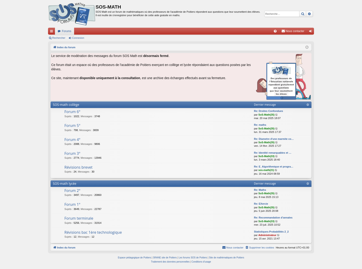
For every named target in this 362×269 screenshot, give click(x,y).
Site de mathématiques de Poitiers (226, 257)
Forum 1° (72, 204)
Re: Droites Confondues (268, 111)
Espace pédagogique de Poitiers (134, 257)
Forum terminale (78, 218)
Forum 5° (72, 125)
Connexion (78, 37)
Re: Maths (260, 189)
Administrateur (267, 235)
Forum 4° (72, 139)
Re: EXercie (261, 203)
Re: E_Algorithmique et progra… (273, 166)
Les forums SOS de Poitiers (193, 257)
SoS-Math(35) (266, 114)
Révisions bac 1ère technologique (93, 232)
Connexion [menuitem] (311, 32)
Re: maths (260, 124)
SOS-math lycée (64, 183)
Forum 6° (72, 111)
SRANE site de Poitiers (165, 257)
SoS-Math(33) (266, 156)
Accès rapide (52, 32)
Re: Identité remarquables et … (272, 152)
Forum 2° (72, 190)
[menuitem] (275, 31)
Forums (66, 31)
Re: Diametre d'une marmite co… (274, 138)
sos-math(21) (266, 170)
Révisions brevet (78, 167)
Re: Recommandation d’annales (273, 217)
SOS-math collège (66, 104)
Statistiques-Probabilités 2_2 (271, 231)
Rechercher (58, 37)
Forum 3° (72, 153)
